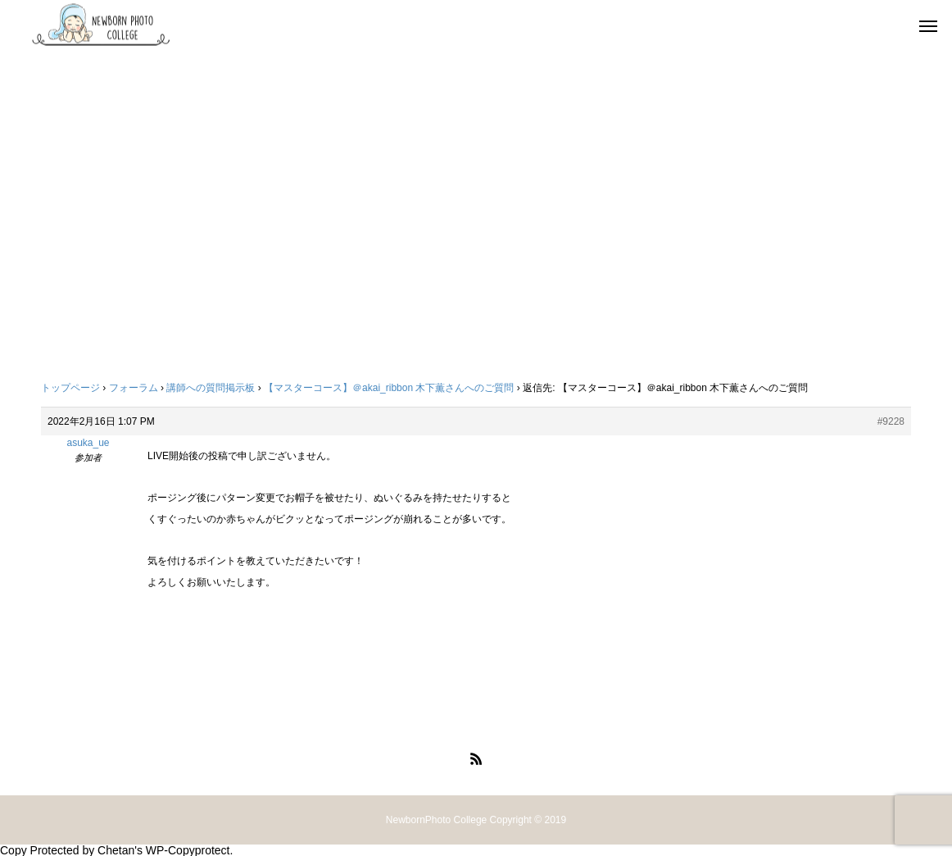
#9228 (890, 421)
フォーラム (133, 388)
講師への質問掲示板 (210, 388)
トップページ (70, 388)
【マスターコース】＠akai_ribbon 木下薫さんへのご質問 (389, 388)
